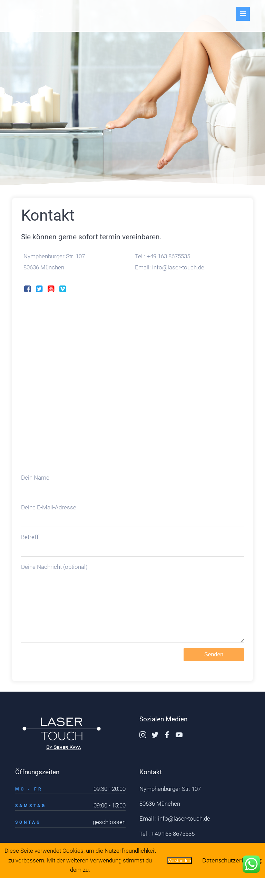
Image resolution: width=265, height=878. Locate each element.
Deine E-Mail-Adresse (132, 499)
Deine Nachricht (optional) (132, 593)
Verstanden (179, 860)
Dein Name (132, 469)
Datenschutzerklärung (232, 860)
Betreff (132, 528)
